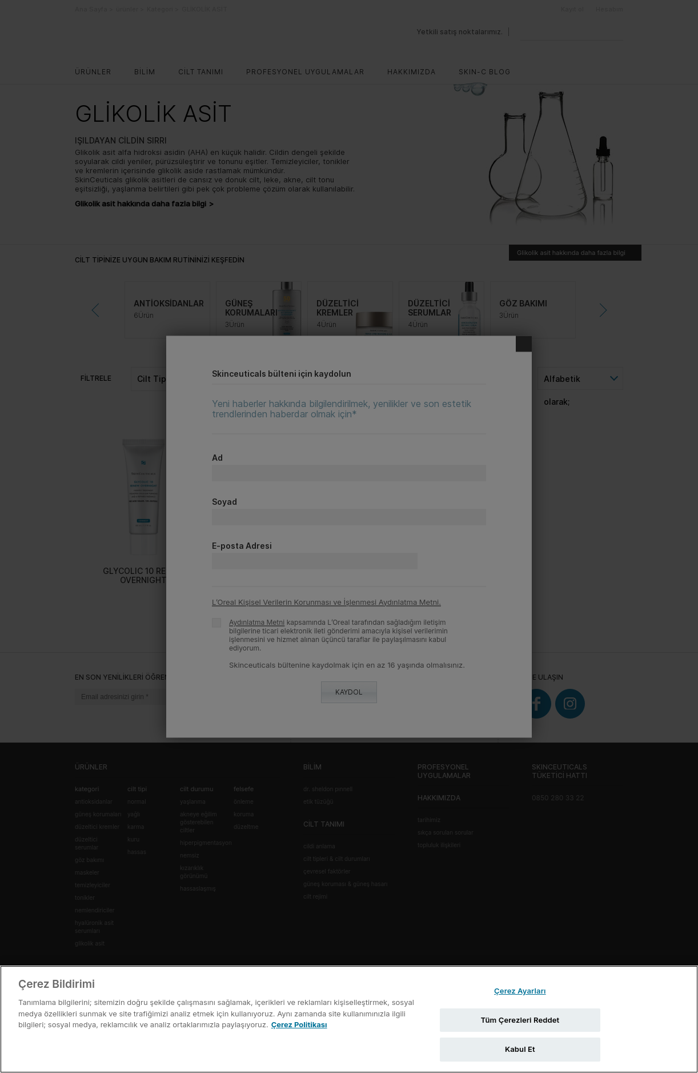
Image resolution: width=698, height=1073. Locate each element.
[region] (349, 1019)
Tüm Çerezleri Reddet (519, 1019)
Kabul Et (520, 1049)
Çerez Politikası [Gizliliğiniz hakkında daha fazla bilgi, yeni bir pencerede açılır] (299, 1024)
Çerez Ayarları (520, 990)
